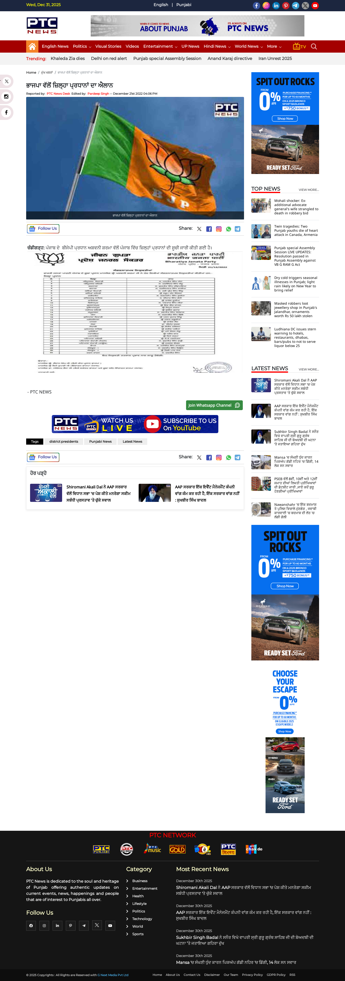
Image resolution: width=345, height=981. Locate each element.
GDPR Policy (276, 975)
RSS (292, 975)
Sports (135, 934)
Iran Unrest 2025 (275, 58)
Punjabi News (100, 441)
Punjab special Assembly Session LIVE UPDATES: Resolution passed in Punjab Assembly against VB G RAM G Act (295, 256)
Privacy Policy (252, 975)
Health (135, 896)
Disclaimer (212, 975)
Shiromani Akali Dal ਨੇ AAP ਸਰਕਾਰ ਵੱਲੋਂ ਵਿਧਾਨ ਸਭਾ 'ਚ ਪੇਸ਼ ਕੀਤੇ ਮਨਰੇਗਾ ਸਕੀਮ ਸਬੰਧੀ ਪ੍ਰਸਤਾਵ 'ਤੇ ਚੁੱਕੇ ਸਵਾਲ (295, 386)
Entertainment (160, 46)
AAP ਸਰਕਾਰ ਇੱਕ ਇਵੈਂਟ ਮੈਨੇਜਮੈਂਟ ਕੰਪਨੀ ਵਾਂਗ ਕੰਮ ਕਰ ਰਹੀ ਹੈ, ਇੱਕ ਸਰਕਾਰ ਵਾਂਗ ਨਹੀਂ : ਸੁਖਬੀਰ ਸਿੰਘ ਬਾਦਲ (296, 412)
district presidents (63, 441)
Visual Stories (108, 46)
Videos (132, 46)
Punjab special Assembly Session (167, 58)
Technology (139, 919)
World (134, 926)
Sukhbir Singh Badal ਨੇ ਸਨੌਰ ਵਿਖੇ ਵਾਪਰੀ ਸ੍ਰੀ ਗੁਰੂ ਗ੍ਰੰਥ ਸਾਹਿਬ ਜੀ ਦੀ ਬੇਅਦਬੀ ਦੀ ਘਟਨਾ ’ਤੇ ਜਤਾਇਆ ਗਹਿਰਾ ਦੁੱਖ (296, 437)
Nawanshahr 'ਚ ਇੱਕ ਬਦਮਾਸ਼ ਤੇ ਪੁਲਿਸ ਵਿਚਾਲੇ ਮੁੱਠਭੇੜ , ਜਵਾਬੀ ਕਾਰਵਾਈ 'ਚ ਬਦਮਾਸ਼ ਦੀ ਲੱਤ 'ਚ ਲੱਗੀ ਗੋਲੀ (295, 510)
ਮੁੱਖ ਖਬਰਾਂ (47, 72)
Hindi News (217, 46)
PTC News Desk (58, 93)
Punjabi (183, 4)
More (274, 46)
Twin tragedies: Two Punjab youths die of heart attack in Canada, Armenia (296, 230)
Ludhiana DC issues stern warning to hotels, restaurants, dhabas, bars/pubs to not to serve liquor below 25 (295, 337)
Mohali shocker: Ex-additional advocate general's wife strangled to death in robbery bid (296, 206)
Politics (82, 46)
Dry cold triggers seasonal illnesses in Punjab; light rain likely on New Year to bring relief (295, 283)
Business (136, 881)
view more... (309, 190)
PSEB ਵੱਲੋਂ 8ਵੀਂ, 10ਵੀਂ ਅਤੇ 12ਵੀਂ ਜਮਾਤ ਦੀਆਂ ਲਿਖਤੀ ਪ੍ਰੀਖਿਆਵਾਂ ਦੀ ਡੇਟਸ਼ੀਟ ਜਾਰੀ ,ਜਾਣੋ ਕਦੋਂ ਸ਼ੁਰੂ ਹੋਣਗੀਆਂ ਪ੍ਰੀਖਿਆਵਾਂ (295, 485)
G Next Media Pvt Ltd (113, 975)
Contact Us (192, 975)
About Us (173, 975)
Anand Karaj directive (230, 58)
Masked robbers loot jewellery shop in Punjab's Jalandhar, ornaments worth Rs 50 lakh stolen (295, 309)
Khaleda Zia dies (68, 58)
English (161, 4)
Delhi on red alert (109, 58)
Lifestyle (136, 903)
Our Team (231, 975)
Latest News (132, 441)
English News (55, 46)
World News (249, 46)
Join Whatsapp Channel (215, 405)
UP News (190, 46)
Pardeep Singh (98, 93)
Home (31, 72)
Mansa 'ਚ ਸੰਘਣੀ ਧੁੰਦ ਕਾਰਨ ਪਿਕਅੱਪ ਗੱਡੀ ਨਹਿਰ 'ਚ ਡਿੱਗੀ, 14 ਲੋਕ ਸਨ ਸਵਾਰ (296, 461)
